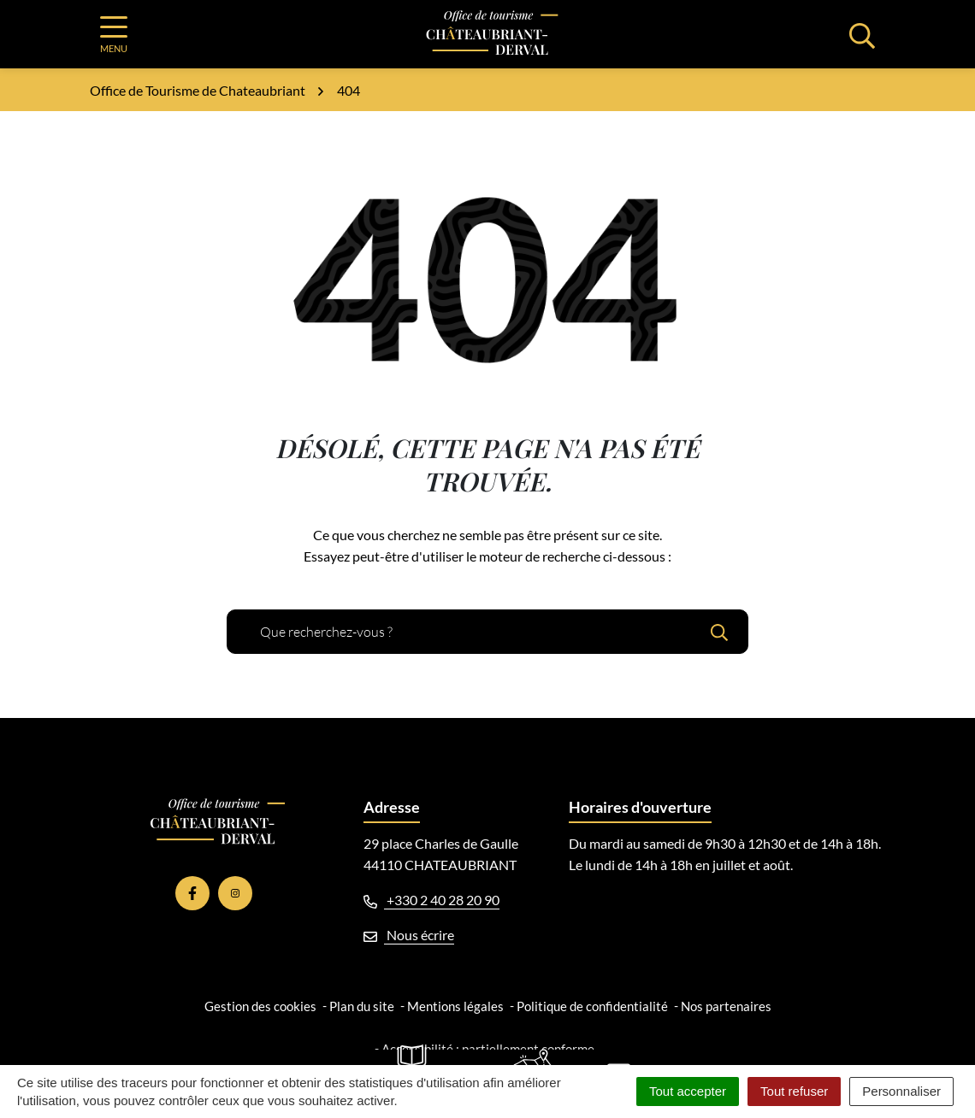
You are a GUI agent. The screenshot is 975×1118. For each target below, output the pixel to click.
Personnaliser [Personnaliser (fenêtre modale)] (901, 1091)
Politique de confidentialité (592, 1006)
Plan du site (361, 1006)
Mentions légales (455, 1006)
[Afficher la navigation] (114, 34)
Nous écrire (408, 935)
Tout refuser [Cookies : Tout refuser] (794, 1091)
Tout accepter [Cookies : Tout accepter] (687, 1091)
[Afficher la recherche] (862, 34)
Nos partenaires (726, 1006)
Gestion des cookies (260, 1006)
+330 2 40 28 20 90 (431, 899)
